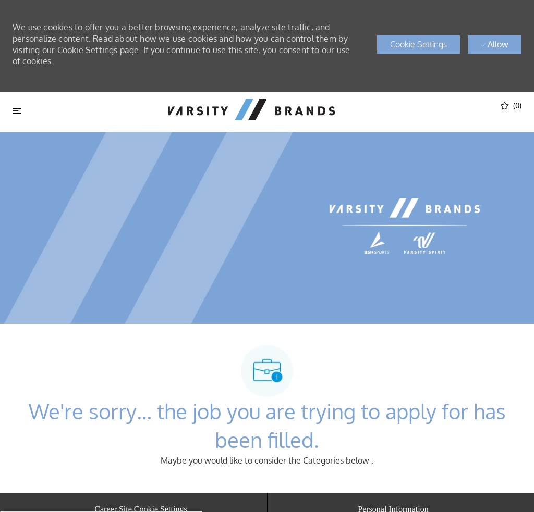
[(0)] (511, 104)
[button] (418, 44)
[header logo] (251, 109)
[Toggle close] (17, 111)
